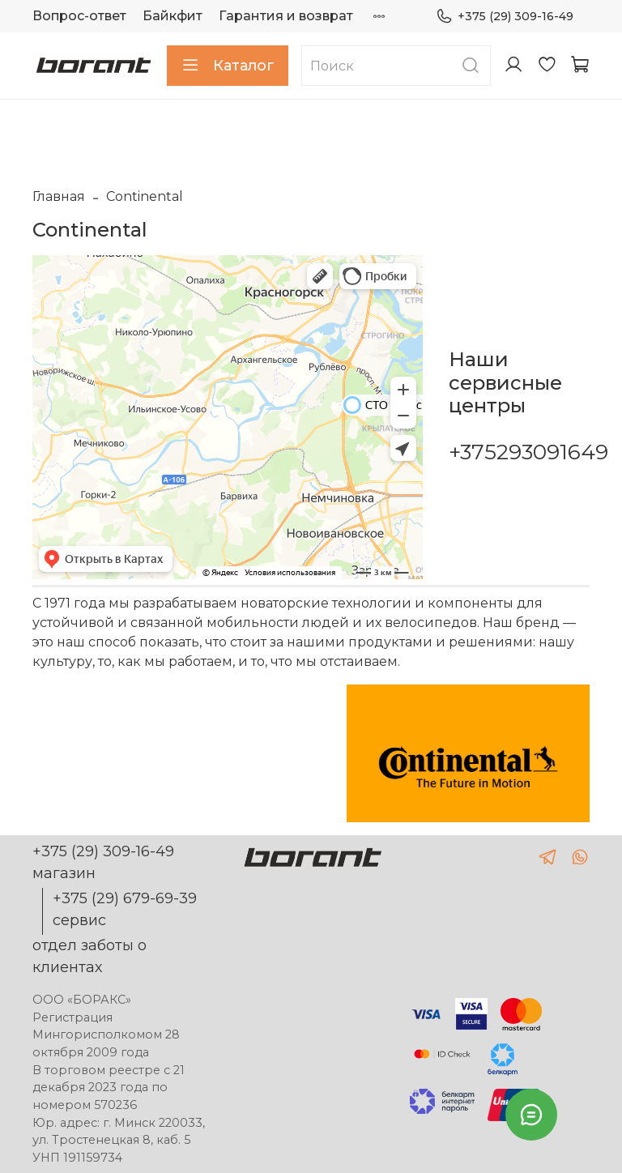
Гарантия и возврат (286, 15)
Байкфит (172, 15)
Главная (58, 196)
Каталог (228, 65)
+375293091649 (528, 452)
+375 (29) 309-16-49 (504, 16)
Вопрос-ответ (79, 15)
